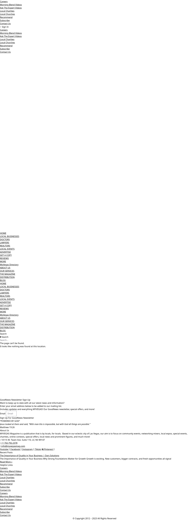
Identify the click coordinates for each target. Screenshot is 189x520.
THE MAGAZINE (7, 274)
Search (3, 333)
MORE (3, 261)
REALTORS (5, 245)
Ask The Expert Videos (11, 7)
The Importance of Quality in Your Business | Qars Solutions (29, 455)
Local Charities (7, 11)
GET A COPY (6, 255)
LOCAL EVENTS (7, 248)
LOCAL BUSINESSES (9, 236)
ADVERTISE (5, 252)
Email (3, 413)
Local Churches (7, 14)
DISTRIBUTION (7, 277)
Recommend (6, 17)
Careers (4, 1)
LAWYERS (4, 242)
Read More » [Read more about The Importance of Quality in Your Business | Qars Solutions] (6, 461)
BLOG (3, 280)
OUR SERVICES (7, 270)
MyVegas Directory (9, 264)
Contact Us (5, 23)
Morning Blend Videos (11, 4)
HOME (3, 233)
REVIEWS (4, 258)
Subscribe (5, 20)
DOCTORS (5, 239)
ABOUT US (5, 267)
